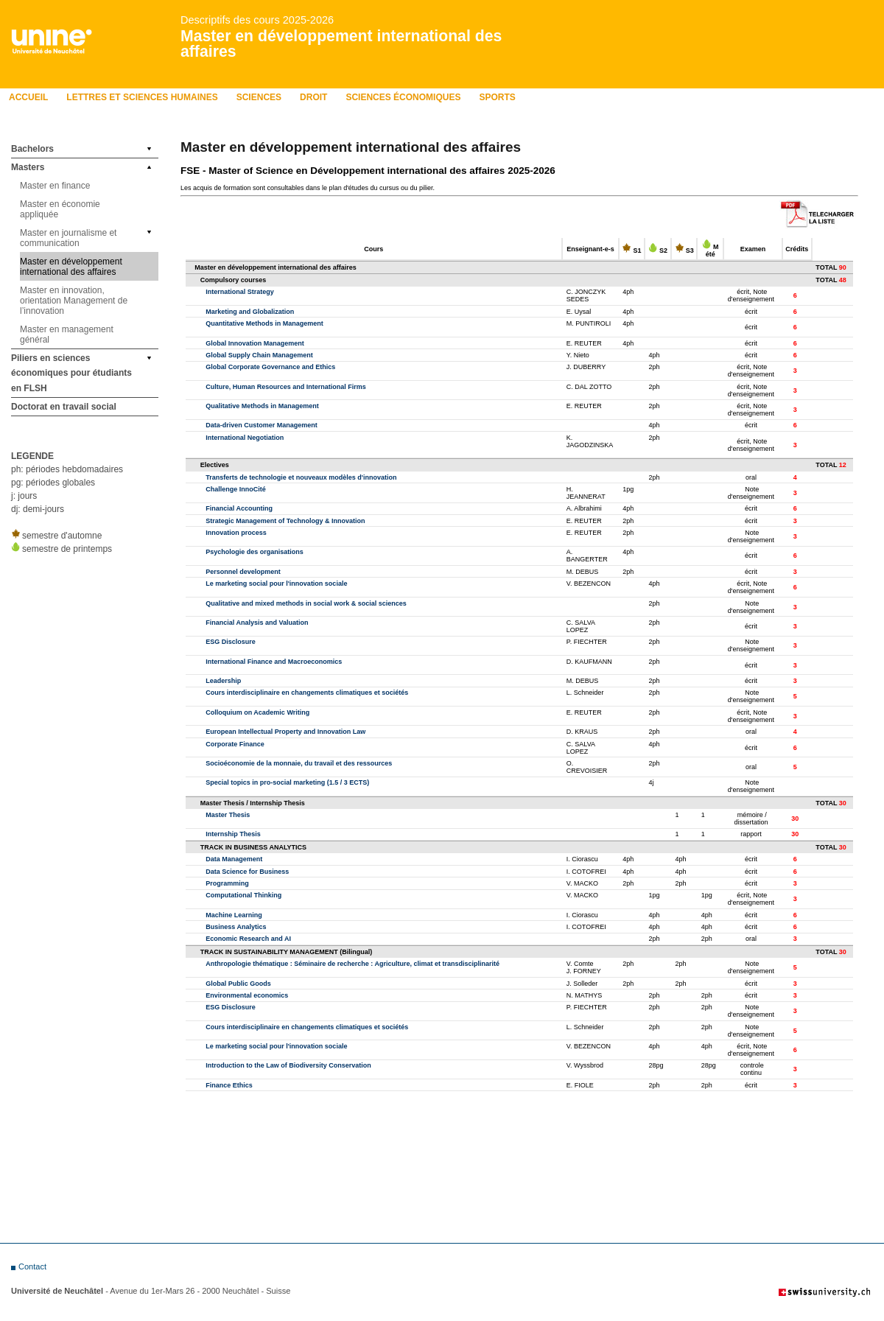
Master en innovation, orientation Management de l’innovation (73, 300)
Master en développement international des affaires (341, 43)
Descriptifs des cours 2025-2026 (257, 20)
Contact (32, 1266)
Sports (497, 97)
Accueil (28, 97)
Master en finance (55, 186)
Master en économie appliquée (60, 209)
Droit (313, 97)
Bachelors (32, 149)
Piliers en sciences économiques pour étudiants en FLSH (71, 373)
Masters (27, 167)
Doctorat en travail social (63, 407)
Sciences (258, 97)
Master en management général (66, 334)
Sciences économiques (402, 97)
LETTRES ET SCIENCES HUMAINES (141, 97)
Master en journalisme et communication (68, 238)
